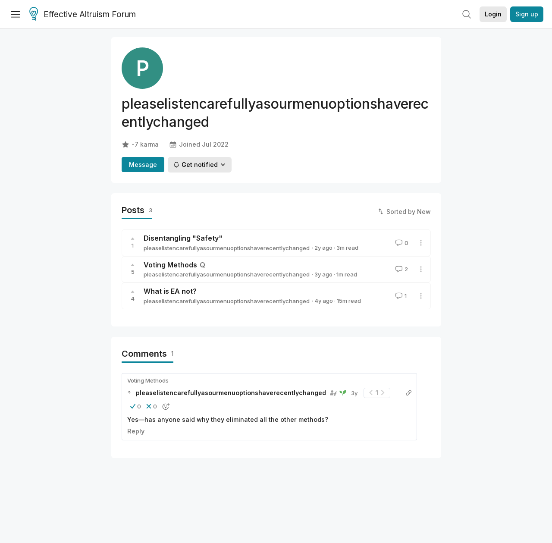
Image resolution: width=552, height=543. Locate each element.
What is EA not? (170, 291)
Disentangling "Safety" (183, 238)
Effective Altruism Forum (82, 14)
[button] (135, 406)
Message (143, 164)
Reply (135, 431)
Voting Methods (170, 265)
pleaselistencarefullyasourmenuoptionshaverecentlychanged (227, 248)
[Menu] (15, 14)
